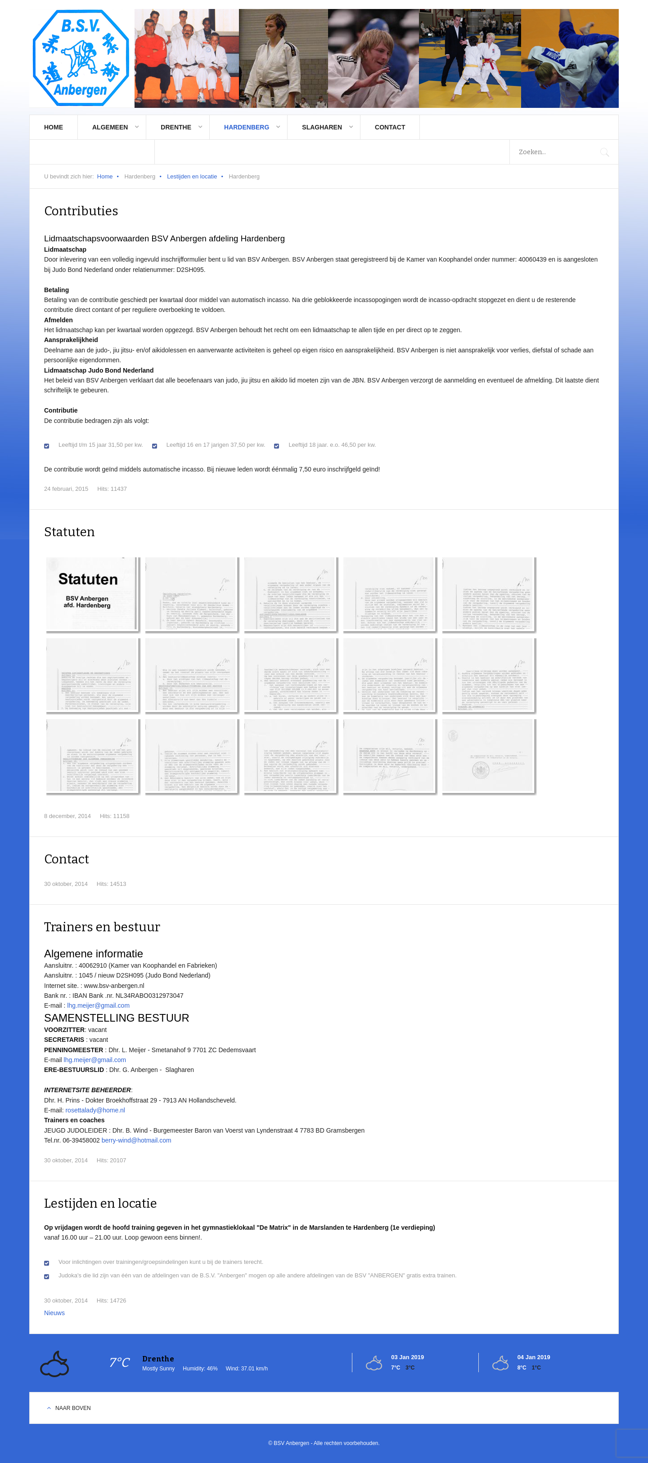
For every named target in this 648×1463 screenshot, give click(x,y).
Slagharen (322, 127)
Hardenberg (246, 127)
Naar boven (73, 1408)
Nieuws (54, 1312)
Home (53, 127)
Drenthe (176, 127)
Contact (390, 127)
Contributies (81, 211)
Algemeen (110, 127)
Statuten (69, 532)
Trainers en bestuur (103, 927)
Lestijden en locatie (192, 176)
